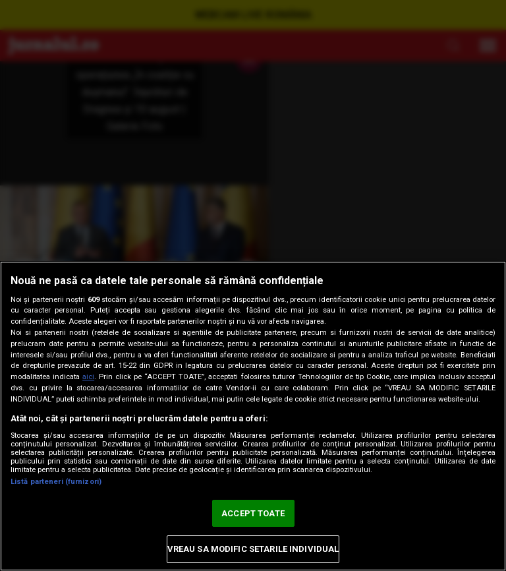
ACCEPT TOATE (253, 513)
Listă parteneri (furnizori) (56, 481)
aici (88, 377)
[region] (253, 416)
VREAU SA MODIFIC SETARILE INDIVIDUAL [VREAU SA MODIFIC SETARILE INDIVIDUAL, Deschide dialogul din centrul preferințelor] (253, 549)
